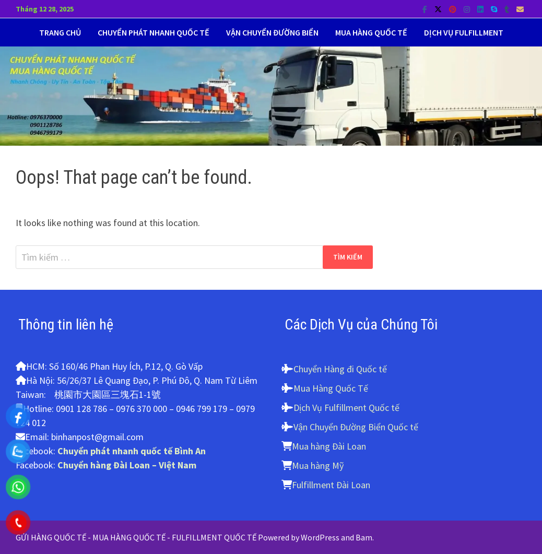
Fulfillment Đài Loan (331, 485)
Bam (364, 537)
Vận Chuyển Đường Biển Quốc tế (355, 427)
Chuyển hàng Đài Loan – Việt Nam (126, 465)
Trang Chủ (60, 32)
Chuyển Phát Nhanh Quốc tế (153, 32)
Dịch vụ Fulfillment (463, 32)
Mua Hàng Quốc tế (371, 32)
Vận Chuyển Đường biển (272, 32)
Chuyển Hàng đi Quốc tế (340, 369)
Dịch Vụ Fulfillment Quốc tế (346, 408)
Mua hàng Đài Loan (329, 446)
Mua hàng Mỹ (318, 465)
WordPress (320, 537)
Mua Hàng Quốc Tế (330, 388)
